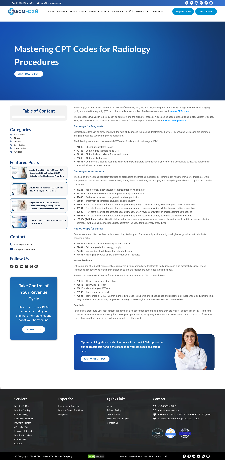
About (110, 406)
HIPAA (129, 11)
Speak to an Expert (28, 74)
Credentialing (21, 414)
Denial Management (24, 418)
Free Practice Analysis (118, 418)
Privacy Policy (114, 410)
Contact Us (33, 329)
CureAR (18, 443)
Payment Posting (22, 422)
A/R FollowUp (21, 426)
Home (51, 11)
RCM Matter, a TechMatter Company (53, 456)
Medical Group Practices (70, 410)
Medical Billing (21, 406)
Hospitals (63, 414)
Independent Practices (69, 406)
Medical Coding (22, 410)
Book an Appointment (95, 359)
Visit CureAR (206, 11)
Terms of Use (113, 414)
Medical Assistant (23, 435)
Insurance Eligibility (24, 431)
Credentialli (20, 439)
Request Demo (183, 11)
